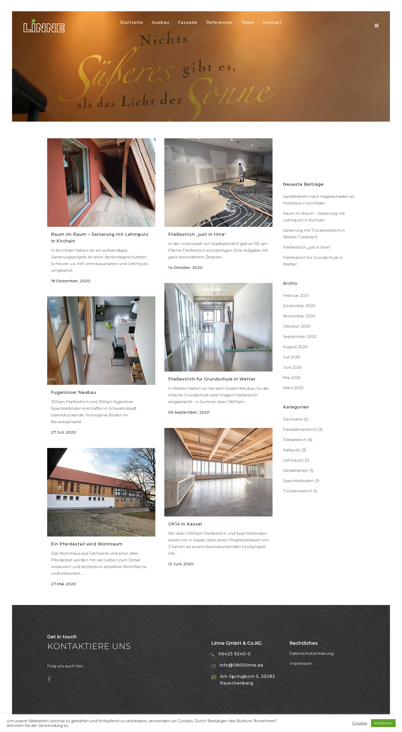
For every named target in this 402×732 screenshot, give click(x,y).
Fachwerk (293, 419)
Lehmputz (293, 460)
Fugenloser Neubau (73, 392)
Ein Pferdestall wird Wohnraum (87, 544)
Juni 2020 (292, 367)
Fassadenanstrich (300, 429)
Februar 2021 (296, 295)
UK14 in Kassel (185, 524)
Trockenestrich (297, 491)
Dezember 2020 (299, 305)
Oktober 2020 (296, 326)
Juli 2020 (291, 357)
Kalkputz (291, 449)
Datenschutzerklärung (311, 653)
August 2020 (295, 346)
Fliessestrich (295, 439)
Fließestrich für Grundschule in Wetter (212, 379)
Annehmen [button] (383, 723)
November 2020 (299, 316)
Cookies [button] (359, 723)
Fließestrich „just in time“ (197, 234)
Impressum (300, 663)
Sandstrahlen (295, 470)
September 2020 (300, 336)
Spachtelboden (298, 480)
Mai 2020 (292, 377)
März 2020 (293, 387)
